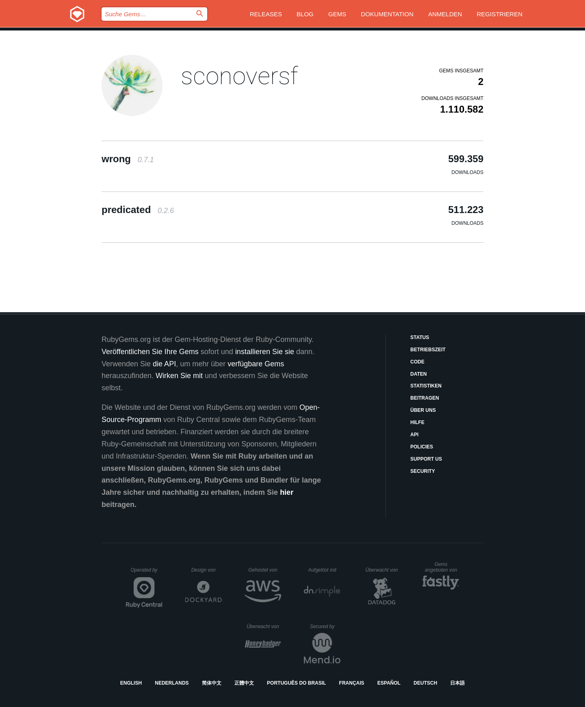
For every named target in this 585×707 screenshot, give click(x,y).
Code (417, 362)
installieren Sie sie (264, 352)
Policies (421, 447)
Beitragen (424, 398)
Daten (418, 374)
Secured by (325, 626)
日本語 (457, 683)
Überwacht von (382, 570)
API (414, 434)
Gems (337, 14)
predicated (138, 209)
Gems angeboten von (442, 567)
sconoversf (239, 75)
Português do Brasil (296, 683)
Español (389, 683)
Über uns (423, 410)
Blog (305, 14)
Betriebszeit (428, 349)
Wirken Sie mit (179, 376)
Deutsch (425, 683)
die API (164, 364)
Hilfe (417, 422)
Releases (266, 14)
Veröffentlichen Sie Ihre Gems (150, 352)
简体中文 (211, 683)
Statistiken (426, 386)
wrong (128, 158)
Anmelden (445, 14)
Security (422, 471)
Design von (206, 570)
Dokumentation (387, 14)
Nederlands (171, 683)
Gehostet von (264, 570)
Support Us (426, 459)
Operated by (146, 573)
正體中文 (244, 683)
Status (419, 337)
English (131, 683)
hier (286, 492)
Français (351, 683)
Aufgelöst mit (324, 570)
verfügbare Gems (256, 364)
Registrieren (499, 14)
